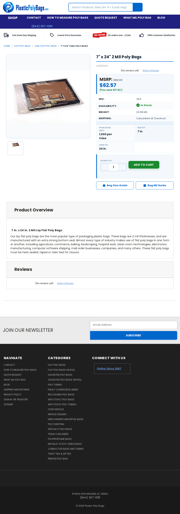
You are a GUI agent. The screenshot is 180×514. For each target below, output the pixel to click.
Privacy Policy (12, 394)
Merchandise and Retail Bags (65, 419)
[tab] (90, 210)
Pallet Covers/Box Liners (63, 389)
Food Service (56, 409)
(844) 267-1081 (42, 26)
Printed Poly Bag (58, 458)
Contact (34, 18)
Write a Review (151, 70)
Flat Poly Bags (57, 365)
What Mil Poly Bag (137, 18)
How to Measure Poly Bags (67, 18)
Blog (161, 18)
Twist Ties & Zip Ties (59, 453)
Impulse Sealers (57, 414)
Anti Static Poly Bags (61, 399)
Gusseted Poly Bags (60, 374)
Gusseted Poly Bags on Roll (65, 379)
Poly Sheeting (56, 424)
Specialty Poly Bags (60, 429)
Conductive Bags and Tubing (66, 448)
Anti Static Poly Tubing (62, 404)
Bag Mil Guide (154, 185)
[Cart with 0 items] (174, 7)
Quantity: (106, 160)
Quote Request (105, 18)
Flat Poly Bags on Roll (61, 369)
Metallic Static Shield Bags (65, 443)
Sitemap (8, 404)
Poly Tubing (55, 384)
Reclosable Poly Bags (61, 394)
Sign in (8, 399)
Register (22, 399)
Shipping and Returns (16, 389)
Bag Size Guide (115, 185)
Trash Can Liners (58, 434)
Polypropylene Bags (60, 439)
